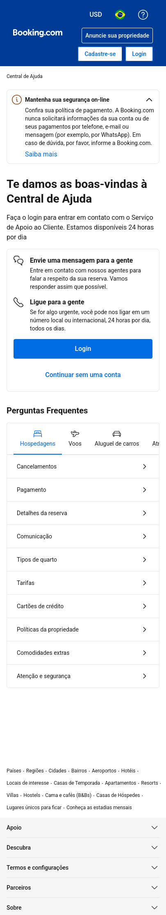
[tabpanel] (83, 571)
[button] (83, 99)
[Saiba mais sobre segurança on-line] (41, 154)
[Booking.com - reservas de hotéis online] (37, 33)
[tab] (38, 438)
